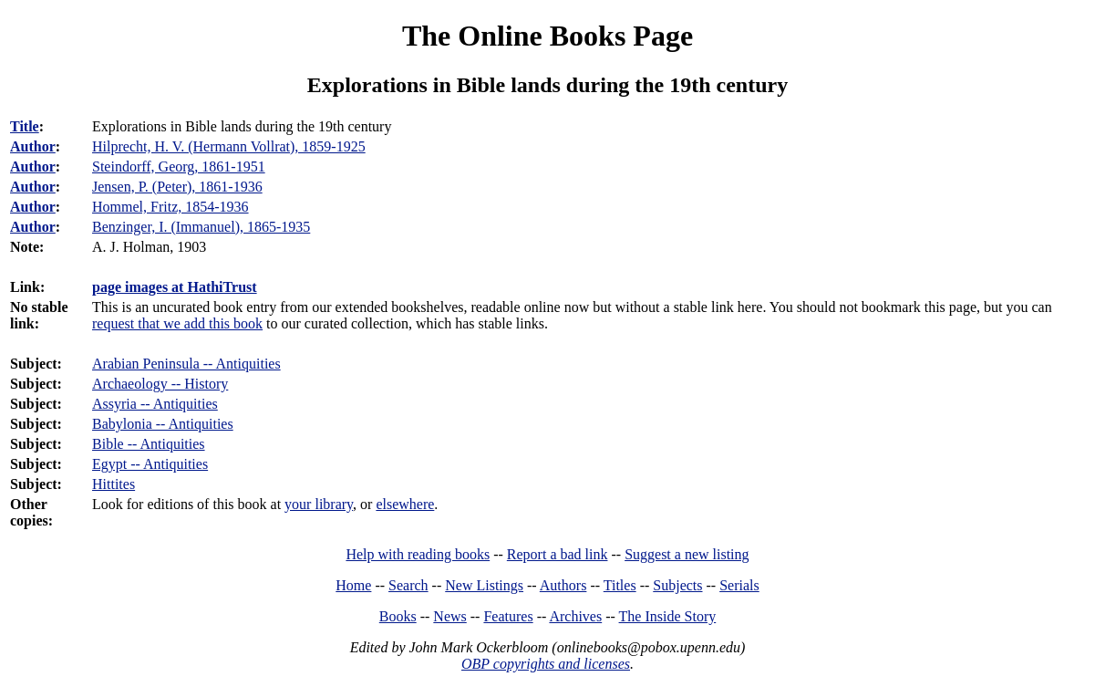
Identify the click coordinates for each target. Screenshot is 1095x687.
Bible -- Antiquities (148, 444)
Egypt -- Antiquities (150, 464)
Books (398, 616)
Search (408, 585)
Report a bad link (557, 554)
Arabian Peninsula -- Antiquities (186, 363)
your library (318, 504)
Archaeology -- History (160, 383)
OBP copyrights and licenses (545, 663)
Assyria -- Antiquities (155, 403)
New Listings (484, 585)
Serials (739, 585)
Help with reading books (418, 554)
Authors (563, 585)
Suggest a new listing (687, 554)
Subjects (677, 585)
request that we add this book (177, 323)
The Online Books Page (547, 35)
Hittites (113, 484)
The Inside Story (668, 616)
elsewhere (405, 504)
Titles (620, 585)
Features (507, 616)
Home (353, 585)
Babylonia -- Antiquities (162, 424)
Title (24, 126)
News (449, 616)
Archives (575, 616)
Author (33, 146)
